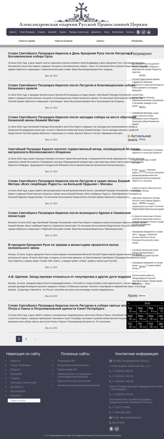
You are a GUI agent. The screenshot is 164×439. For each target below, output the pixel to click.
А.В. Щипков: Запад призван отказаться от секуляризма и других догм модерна (69, 276)
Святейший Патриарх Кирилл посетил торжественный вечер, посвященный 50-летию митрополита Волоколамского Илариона (74, 150)
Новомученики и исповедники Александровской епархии (75, 375)
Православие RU (67, 369)
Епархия (41, 32)
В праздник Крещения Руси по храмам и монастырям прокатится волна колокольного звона (63, 246)
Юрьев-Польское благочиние (74, 381)
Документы (96, 32)
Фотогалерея (117, 32)
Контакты (130, 32)
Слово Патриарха (27, 32)
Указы (106, 32)
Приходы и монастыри (78, 32)
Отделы (62, 32)
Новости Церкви (27, 41)
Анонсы (100, 41)
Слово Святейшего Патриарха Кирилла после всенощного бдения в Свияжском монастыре (69, 214)
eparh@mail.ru (131, 417)
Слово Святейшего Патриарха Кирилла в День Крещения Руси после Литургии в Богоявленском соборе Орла (70, 55)
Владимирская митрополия (73, 365)
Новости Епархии (63, 41)
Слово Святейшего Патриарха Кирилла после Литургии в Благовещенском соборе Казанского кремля (71, 86)
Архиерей (52, 32)
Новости (13, 32)
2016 (147, 303)
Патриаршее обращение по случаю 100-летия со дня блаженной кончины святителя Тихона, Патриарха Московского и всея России (147, 237)
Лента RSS (118, 422)
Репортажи (137, 41)
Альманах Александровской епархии (79, 385)
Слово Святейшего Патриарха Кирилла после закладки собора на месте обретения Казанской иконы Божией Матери (72, 118)
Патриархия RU (66, 361)
